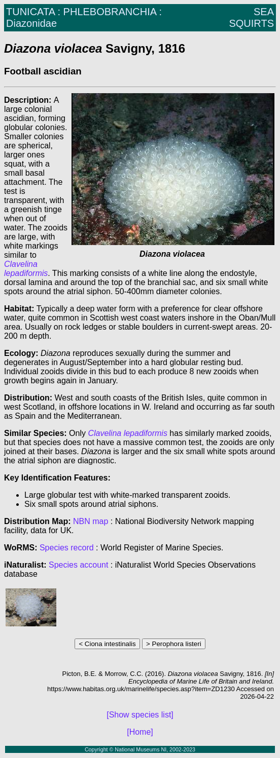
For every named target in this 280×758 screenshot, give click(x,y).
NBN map (92, 521)
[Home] (140, 732)
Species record (67, 547)
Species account (78, 565)
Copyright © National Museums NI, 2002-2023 (140, 749)
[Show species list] (140, 714)
